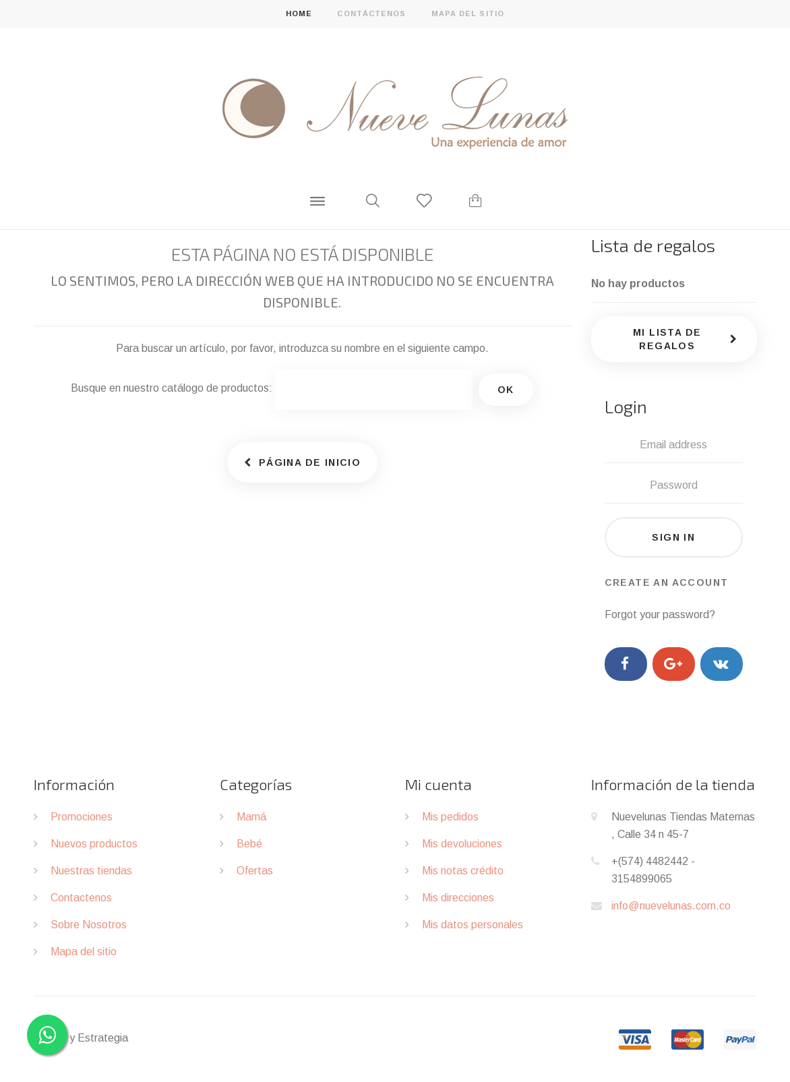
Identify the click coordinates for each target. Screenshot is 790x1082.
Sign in (673, 537)
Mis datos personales (472, 924)
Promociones (82, 816)
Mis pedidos (450, 816)
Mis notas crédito (463, 870)
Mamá (251, 816)
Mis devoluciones (462, 843)
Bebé (249, 843)
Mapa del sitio (84, 951)
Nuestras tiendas (91, 870)
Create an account (667, 582)
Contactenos (81, 897)
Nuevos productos (94, 843)
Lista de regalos (653, 245)
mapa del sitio (467, 13)
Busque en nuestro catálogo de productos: (171, 388)
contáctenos (371, 13)
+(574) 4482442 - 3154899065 (653, 869)
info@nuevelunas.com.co (671, 905)
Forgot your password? (660, 614)
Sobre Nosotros (89, 924)
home (299, 13)
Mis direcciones (458, 897)
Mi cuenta (438, 784)
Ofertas (255, 870)
